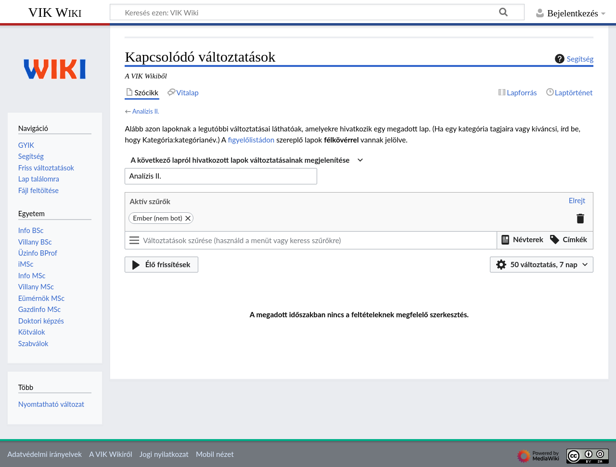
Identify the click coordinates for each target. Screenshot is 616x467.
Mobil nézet (215, 454)
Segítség (573, 59)
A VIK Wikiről (110, 454)
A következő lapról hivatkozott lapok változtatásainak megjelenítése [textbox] (239, 160)
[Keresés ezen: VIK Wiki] (317, 12)
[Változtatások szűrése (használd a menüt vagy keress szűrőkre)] (311, 240)
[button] (577, 201)
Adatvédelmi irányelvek (44, 454)
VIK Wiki (55, 12)
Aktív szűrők (149, 201)
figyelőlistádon (251, 139)
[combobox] (246, 160)
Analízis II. (145, 111)
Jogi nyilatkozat (164, 454)
